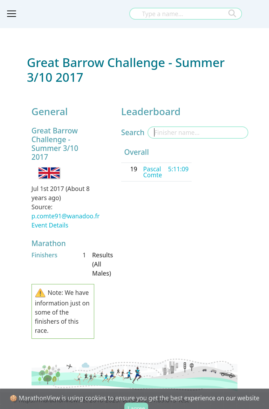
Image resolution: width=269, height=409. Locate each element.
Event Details (50, 225)
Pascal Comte (152, 172)
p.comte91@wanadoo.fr (66, 216)
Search (133, 132)
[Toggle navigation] (11, 13)
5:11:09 (178, 169)
